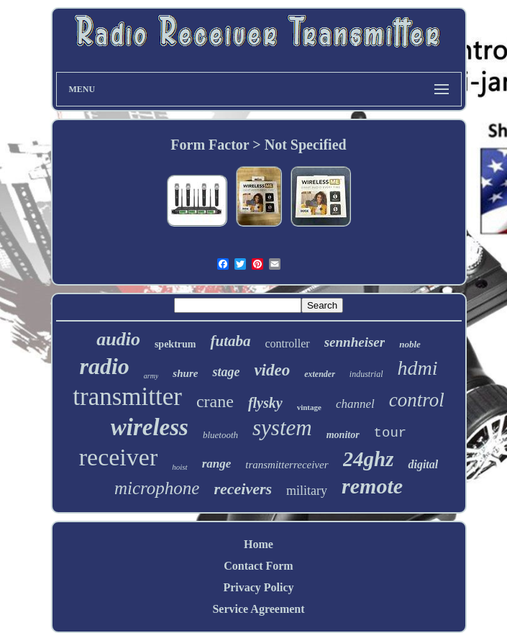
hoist (179, 467)
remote (372, 486)
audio (118, 339)
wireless (149, 427)
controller (287, 343)
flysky (265, 403)
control (416, 400)
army (151, 376)
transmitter (127, 397)
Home (258, 544)
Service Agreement (258, 609)
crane (215, 401)
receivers (243, 489)
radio (104, 366)
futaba (230, 341)
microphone (157, 488)
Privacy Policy (258, 587)
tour (390, 433)
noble (410, 344)
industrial (366, 374)
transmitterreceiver (286, 464)
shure (185, 373)
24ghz (368, 458)
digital (423, 464)
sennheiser (354, 342)
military (306, 490)
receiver (118, 457)
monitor (343, 434)
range (217, 463)
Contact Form (258, 566)
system (282, 427)
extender (319, 374)
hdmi (418, 368)
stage (225, 372)
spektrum (175, 344)
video (272, 370)
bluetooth (220, 434)
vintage (309, 407)
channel (355, 404)
